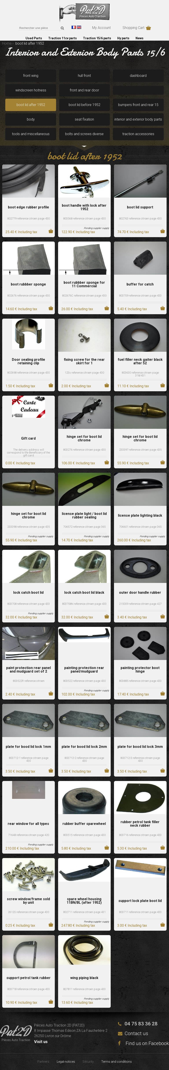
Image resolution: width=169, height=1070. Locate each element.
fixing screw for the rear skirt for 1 (84, 361)
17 (133, 694)
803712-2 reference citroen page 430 (84, 759)
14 (21, 309)
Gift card (28, 438)
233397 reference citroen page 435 (140, 449)
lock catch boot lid (28, 592)
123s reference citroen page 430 (84, 372)
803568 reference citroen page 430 (84, 218)
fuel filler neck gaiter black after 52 (140, 361)
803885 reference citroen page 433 (140, 680)
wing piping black (84, 978)
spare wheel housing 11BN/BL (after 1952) (84, 900)
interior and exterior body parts (138, 119)
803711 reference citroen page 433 (140, 912)
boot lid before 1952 (84, 105)
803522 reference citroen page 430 (84, 680)
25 (21, 232)
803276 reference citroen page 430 (84, 449)
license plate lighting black (140, 515)
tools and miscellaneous (31, 134)
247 (78, 925)
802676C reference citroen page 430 (84, 295)
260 (134, 540)
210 (22, 848)
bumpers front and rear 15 (138, 105)
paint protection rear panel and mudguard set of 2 (28, 669)
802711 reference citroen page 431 (84, 912)
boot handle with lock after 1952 (84, 207)
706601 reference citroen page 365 (140, 526)
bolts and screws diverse (84, 134)
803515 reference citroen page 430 (84, 835)
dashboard (138, 76)
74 (133, 232)
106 (78, 463)
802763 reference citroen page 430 (140, 218)
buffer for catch (140, 284)
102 (78, 694)
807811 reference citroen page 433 (84, 989)
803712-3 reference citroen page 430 (140, 759)
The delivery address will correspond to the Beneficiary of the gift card (28, 452)
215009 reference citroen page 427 (140, 603)
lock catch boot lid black (84, 592)
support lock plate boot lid (140, 901)
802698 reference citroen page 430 (28, 372)
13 (77, 1002)
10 (21, 1002)
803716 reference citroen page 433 (140, 835)
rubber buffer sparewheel (84, 824)
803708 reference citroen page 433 (28, 603)
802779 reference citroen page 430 (28, 218)
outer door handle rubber (140, 592)
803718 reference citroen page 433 (28, 989)
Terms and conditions (116, 1061)
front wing (30, 76)
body (31, 119)
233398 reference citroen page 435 (28, 526)
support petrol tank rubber (28, 978)
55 (133, 463)
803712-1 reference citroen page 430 (28, 759)
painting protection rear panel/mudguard (84, 669)
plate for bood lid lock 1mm (28, 747)
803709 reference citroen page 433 (140, 295)
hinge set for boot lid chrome (84, 438)
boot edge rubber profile (28, 207)
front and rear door (84, 90)
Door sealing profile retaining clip (28, 361)
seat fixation (84, 119)
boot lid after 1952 (31, 105)
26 (77, 309)
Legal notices (66, 1061)
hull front (84, 76)
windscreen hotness (30, 90)
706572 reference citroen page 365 (84, 526)
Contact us (136, 1033)
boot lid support (140, 207)
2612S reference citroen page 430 (28, 912)
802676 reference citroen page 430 (28, 295)
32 (21, 617)
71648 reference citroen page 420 (28, 835)
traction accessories (138, 134)
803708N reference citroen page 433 (84, 603)
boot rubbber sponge (28, 284)
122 (78, 232)
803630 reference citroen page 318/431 (140, 374)
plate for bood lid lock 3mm (140, 747)
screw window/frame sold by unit (28, 900)
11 (133, 386)
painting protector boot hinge (140, 669)
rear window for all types (28, 824)
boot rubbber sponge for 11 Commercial (84, 284)
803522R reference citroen (28, 680)
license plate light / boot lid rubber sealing (84, 515)
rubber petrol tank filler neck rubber (140, 823)
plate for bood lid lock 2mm (84, 747)
